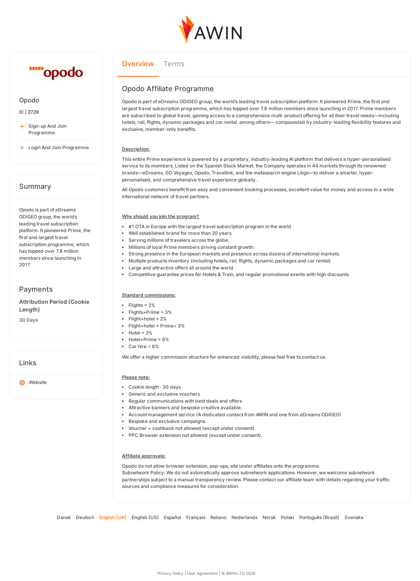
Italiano (218, 517)
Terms (174, 64)
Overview (138, 64)
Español (172, 517)
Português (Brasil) (319, 517)
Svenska (354, 517)
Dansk (64, 517)
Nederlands (244, 517)
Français (195, 517)
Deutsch (85, 517)
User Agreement (202, 573)
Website (33, 383)
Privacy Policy (170, 573)
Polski (287, 517)
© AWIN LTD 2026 (238, 573)
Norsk (269, 517)
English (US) (145, 517)
